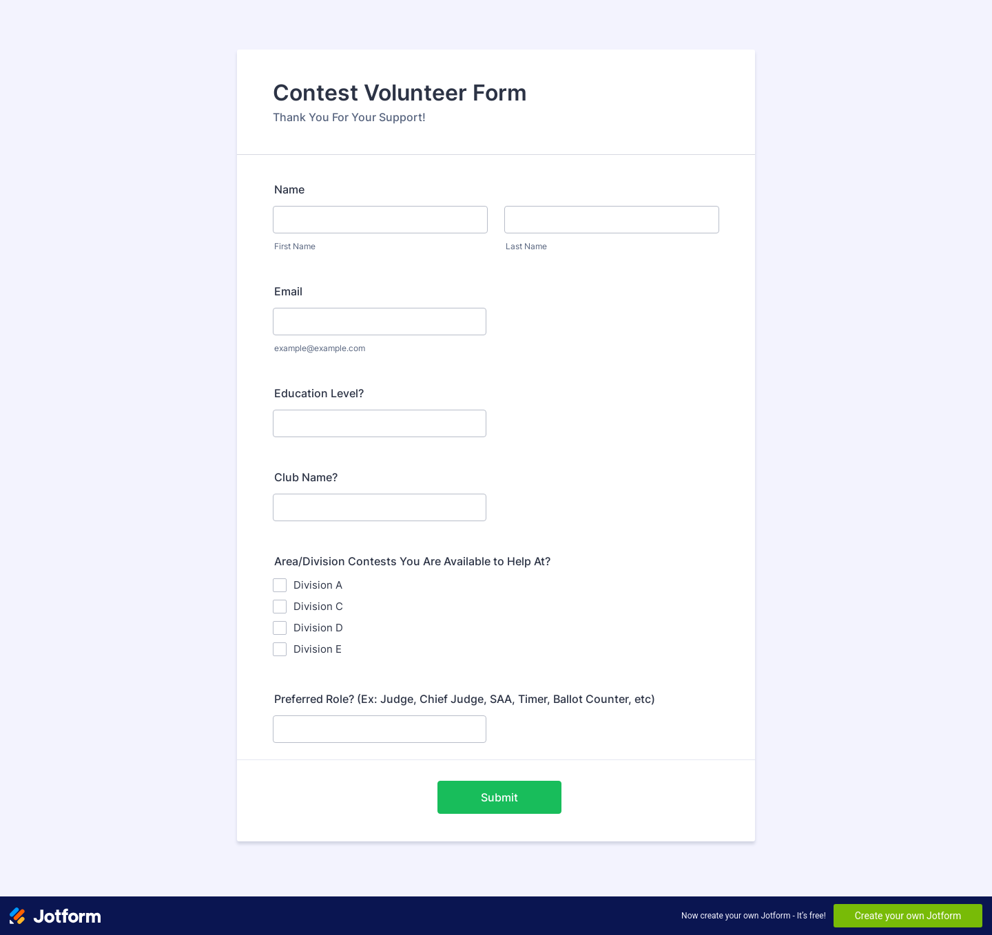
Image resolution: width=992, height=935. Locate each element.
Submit (499, 797)
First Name (295, 246)
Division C (318, 606)
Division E (317, 648)
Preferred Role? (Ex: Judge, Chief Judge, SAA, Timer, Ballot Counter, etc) (464, 699)
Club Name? (306, 477)
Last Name (526, 246)
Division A (317, 584)
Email (288, 291)
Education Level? (319, 393)
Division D (318, 627)
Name (289, 189)
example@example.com (319, 348)
